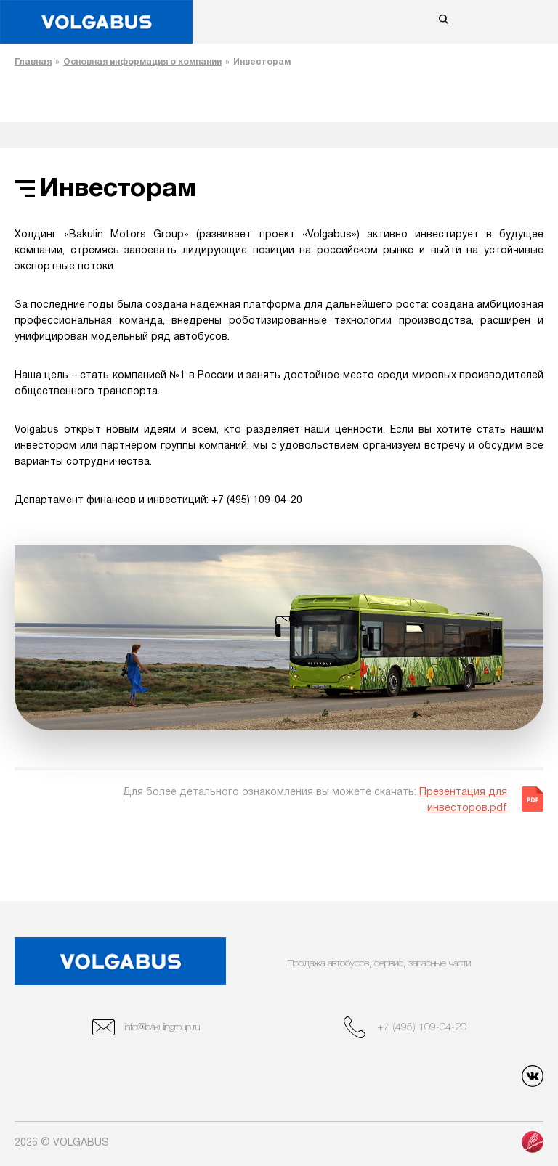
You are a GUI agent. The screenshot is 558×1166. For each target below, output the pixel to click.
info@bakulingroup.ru (146, 1027)
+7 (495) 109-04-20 (405, 1027)
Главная (33, 62)
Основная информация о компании (142, 62)
